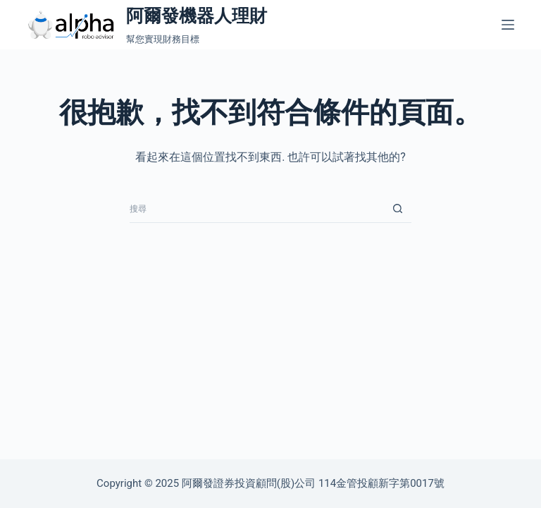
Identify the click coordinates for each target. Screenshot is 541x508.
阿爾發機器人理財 (196, 16)
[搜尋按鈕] (397, 209)
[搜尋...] (256, 209)
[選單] (508, 24)
